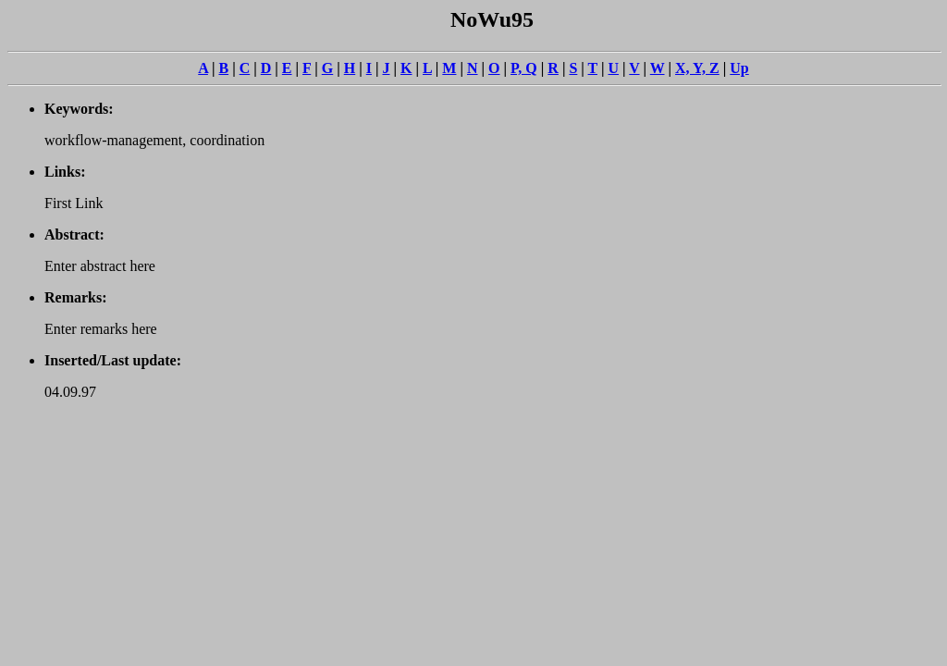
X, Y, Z (697, 68)
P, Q (523, 68)
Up (739, 68)
